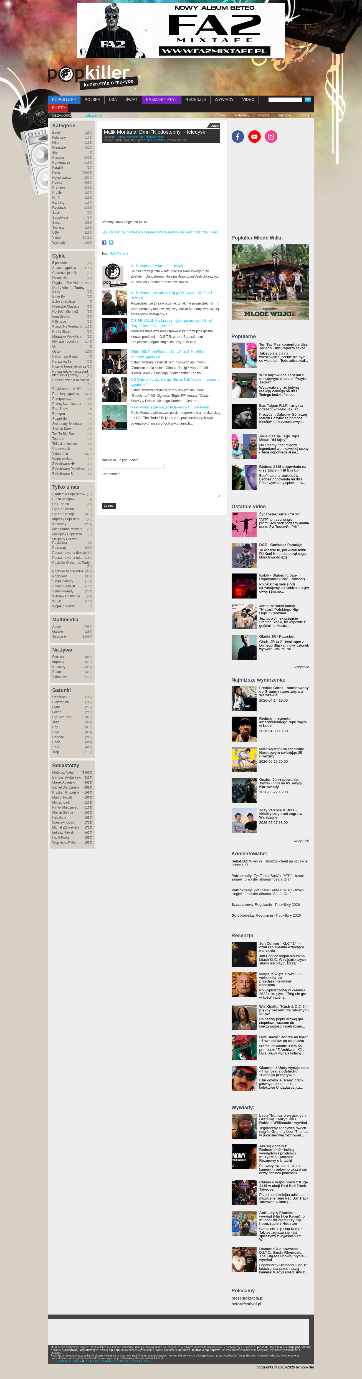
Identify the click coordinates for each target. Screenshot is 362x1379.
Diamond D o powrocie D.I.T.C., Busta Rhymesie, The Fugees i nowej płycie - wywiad (282, 1254)
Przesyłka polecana (66, 404)
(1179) (87, 807)
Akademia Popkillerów (68, 494)
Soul (55, 747)
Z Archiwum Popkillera (68, 469)
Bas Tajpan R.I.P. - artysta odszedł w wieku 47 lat (281, 407)
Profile (57, 192)
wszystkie (301, 667)
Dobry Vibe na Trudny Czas (68, 289)
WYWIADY (224, 99)
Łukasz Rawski (63, 832)
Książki (57, 167)
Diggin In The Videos (67, 283)
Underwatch (61, 449)
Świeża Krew (62, 429)
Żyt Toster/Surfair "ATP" (279, 514)
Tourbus (58, 439)
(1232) (87, 802)
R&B (55, 732)
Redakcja (59, 817)
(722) (88, 822)
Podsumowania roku (67, 558)
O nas (221, 115)
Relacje (58, 672)
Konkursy (59, 524)
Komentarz (111, 474)
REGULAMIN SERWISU (66, 1361)
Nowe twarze (62, 177)
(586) (88, 842)
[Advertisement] (167, 444)
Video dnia (60, 454)
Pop (55, 727)
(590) (88, 837)
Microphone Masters (67, 529)
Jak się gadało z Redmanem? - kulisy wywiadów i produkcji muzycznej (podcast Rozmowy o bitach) (278, 1153)
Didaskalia (60, 278)
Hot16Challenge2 (65, 311)
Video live (59, 677)
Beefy (56, 132)
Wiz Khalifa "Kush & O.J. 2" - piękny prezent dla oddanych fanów (284, 1010)
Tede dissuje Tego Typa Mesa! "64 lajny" (279, 438)
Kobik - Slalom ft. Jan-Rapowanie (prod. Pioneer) (282, 577)
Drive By (58, 296)
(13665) (87, 772)
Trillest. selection (64, 444)
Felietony (59, 137)
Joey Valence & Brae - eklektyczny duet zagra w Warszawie (280, 813)
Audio (56, 627)
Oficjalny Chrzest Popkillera (65, 541)
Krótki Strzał (61, 331)
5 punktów (60, 263)
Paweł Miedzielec (65, 807)
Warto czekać (62, 459)
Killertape (59, 321)
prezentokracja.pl (248, 1298)
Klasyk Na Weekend (67, 326)
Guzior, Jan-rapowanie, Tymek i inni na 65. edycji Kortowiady (280, 783)
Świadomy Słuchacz (67, 424)
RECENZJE (196, 99)
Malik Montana (119, 253)
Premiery (59, 187)
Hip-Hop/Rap (62, 717)
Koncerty (58, 667)
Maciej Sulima (62, 812)
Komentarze (61, 162)
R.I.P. (56, 198)
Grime (57, 712)
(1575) (87, 797)
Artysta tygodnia (64, 268)
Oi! (54, 346)
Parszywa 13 (62, 361)
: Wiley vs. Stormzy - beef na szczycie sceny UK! (270, 863)
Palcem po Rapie (65, 356)
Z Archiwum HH (63, 464)
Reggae (58, 737)
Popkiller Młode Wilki (67, 571)
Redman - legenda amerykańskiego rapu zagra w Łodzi (283, 722)
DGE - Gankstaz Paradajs (280, 545)
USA (113, 99)
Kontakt (263, 115)
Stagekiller (60, 419)
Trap (55, 752)
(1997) (87, 792)
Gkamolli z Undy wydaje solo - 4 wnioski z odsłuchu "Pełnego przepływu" (284, 1071)
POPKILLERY (64, 99)
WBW (56, 601)
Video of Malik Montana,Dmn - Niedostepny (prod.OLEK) (161, 182)
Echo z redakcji (63, 301)
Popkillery (59, 576)
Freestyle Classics (65, 306)
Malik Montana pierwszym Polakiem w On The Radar (170, 407)
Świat (56, 223)
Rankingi (58, 203)
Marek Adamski (63, 782)
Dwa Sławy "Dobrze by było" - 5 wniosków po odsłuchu (283, 1039)
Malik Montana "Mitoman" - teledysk (157, 266)
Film (55, 142)
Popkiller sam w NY (66, 389)
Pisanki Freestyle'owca (69, 366)
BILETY (58, 108)
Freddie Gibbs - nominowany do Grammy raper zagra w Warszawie (284, 691)
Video (56, 238)
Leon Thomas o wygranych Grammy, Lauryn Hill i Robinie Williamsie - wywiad (283, 1119)
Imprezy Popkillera (66, 519)
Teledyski (59, 637)
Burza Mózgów (63, 499)
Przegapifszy (62, 399)
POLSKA (92, 99)
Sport (56, 213)
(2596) (87, 787)
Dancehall (59, 697)
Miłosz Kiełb (61, 802)
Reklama (284, 115)
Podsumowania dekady (69, 553)
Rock (56, 742)
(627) (88, 832)
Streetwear (60, 218)
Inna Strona (61, 316)
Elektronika (60, 702)
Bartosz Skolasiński (66, 777)
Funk (56, 707)
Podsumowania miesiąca (70, 380)
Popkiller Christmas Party (71, 563)
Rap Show (60, 409)
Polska (57, 182)
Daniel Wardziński (65, 787)
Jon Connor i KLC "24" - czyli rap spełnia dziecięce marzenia (281, 947)
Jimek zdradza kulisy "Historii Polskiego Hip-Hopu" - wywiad (279, 609)
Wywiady (59, 243)
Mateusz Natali (63, 772)
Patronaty (242, 115)
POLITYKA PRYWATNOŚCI (102, 1361)
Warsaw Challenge (66, 596)
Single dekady (62, 581)
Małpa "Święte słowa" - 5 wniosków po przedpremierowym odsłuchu (280, 979)
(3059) (87, 782)
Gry (55, 152)
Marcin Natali (62, 797)
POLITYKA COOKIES (136, 1361)
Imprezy (58, 662)
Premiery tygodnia (65, 394)
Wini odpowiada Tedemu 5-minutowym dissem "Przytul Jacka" (283, 378)
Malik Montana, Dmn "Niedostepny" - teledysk (154, 132)
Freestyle (59, 147)
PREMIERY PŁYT (161, 99)
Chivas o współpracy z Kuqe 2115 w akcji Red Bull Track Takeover (283, 1185)
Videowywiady (63, 591)
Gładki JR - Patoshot (277, 636)
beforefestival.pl (246, 1304)
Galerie (57, 632)
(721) (88, 827)
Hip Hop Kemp (63, 514)
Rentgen (58, 414)
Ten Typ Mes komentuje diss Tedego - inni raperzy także (283, 346)
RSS (303, 115)
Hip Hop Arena (63, 509)
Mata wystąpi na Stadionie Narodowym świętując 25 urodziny (281, 752)
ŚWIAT (131, 99)
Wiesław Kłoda (63, 822)
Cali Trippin (60, 504)
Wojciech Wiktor (64, 842)
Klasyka (58, 157)
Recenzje (59, 208)
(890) (88, 817)
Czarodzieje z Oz (65, 273)
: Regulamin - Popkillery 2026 (266, 904)
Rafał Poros (61, 837)
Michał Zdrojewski (65, 827)
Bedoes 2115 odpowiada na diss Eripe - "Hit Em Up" (283, 468)
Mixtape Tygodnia (65, 341)
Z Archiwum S (62, 474)
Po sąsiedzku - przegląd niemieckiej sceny (70, 373)
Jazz (55, 722)
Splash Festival (63, 586)
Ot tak (56, 351)
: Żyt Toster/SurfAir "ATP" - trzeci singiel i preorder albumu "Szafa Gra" (268, 877)
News (56, 172)
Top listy (58, 228)
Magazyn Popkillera (67, 336)
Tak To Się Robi (63, 434)
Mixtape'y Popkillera (67, 534)
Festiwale (59, 657)
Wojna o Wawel (63, 606)
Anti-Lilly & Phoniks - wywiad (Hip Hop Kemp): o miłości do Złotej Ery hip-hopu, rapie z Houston (282, 1218)
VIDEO (248, 99)
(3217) (87, 777)
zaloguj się (93, 115)
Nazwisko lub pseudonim (120, 460)
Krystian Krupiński (65, 792)
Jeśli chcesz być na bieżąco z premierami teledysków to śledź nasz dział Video (160, 232)
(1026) (87, 812)
